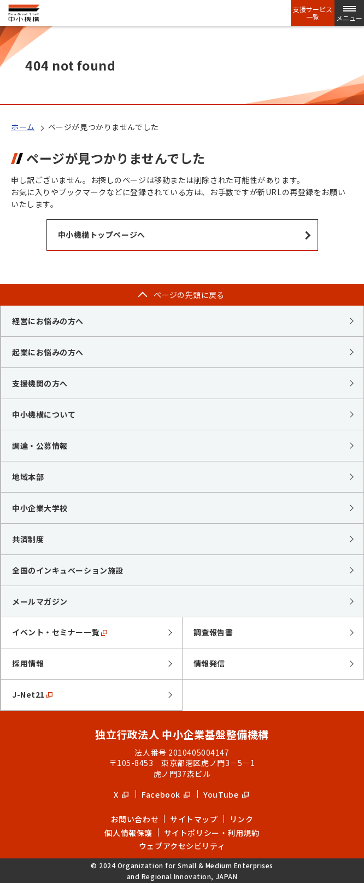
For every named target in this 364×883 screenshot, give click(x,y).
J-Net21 (32, 694)
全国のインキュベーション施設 (68, 570)
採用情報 (28, 663)
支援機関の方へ (40, 383)
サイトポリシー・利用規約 (212, 833)
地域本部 (28, 476)
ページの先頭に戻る (189, 294)
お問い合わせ (134, 819)
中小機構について (43, 414)
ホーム (23, 126)
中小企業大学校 (40, 507)
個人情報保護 (128, 833)
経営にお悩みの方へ (48, 320)
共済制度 (28, 539)
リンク (242, 819)
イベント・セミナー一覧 (59, 632)
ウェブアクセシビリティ (182, 846)
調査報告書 (213, 632)
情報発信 (209, 663)
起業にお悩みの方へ (48, 352)
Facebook (166, 794)
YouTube (225, 794)
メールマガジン (40, 601)
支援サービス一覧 (312, 13)
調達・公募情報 (40, 445)
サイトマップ (194, 819)
